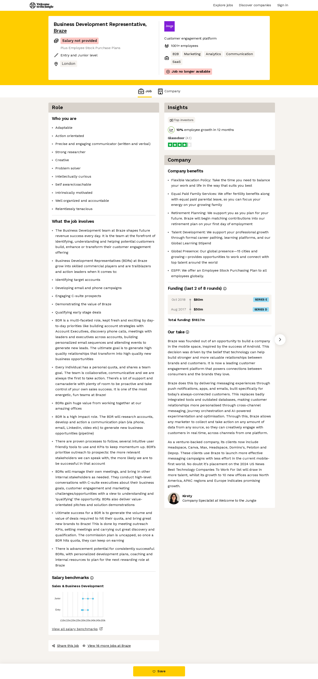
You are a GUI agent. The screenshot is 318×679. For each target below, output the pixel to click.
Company (168, 91)
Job (145, 91)
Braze (60, 31)
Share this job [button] (65, 646)
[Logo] (41, 5)
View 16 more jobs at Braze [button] (106, 646)
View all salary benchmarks (75, 629)
